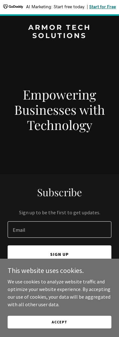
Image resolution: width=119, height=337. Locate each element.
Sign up (59, 254)
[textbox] (59, 229)
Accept (59, 322)
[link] (59, 36)
